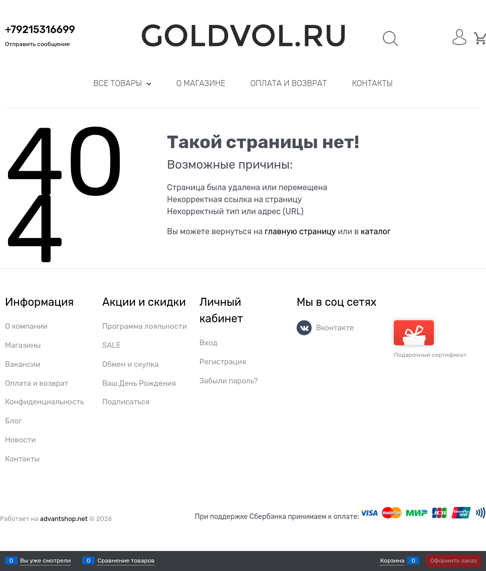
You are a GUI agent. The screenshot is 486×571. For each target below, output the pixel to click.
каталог (376, 231)
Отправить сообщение (37, 44)
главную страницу (300, 231)
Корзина (392, 560)
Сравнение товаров (125, 560)
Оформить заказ (453, 560)
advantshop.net (64, 518)
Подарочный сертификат (430, 339)
